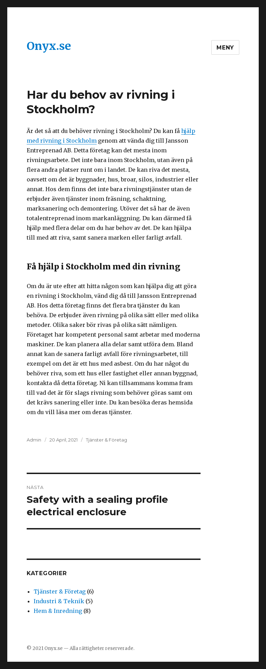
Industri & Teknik (59, 601)
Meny (225, 47)
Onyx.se (49, 46)
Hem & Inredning (58, 610)
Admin (34, 440)
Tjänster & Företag (106, 440)
